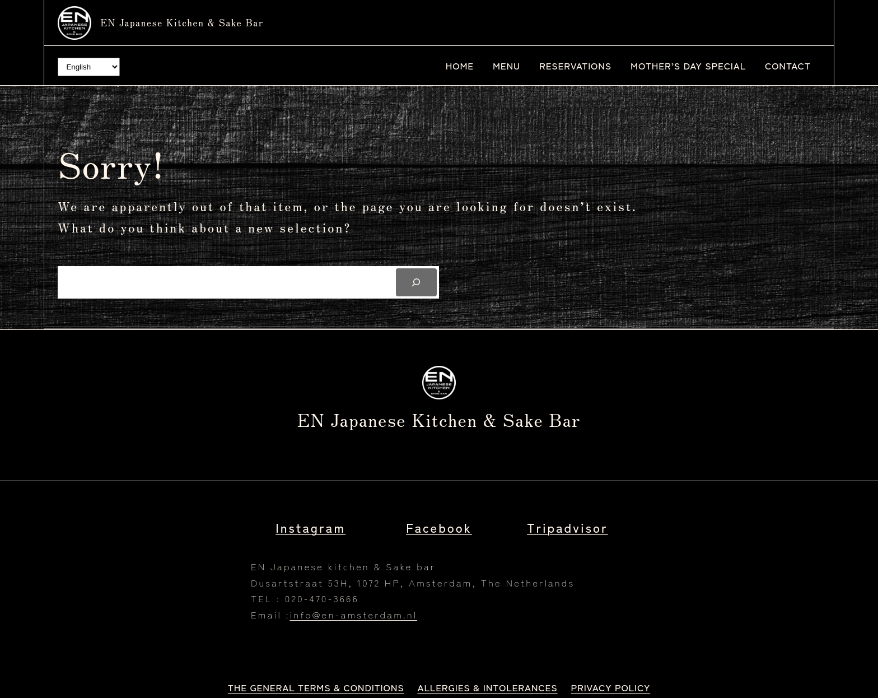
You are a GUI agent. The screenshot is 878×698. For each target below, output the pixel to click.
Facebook (439, 527)
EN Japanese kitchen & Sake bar (181, 22)
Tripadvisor (567, 527)
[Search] (416, 282)
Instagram (310, 527)
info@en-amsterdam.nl (353, 614)
